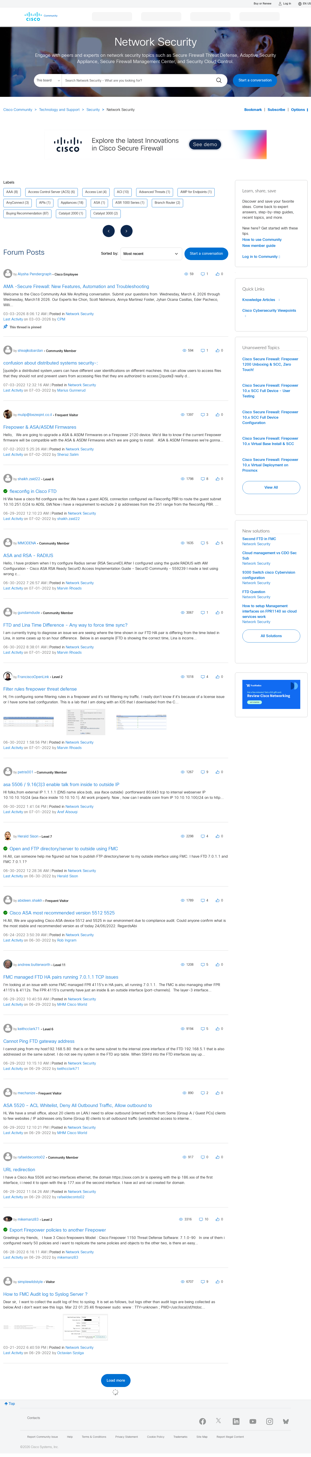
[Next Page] (126, 231)
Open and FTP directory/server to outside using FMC (64, 849)
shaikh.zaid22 (68, 519)
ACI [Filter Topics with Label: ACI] (119, 192)
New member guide (258, 245)
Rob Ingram (66, 940)
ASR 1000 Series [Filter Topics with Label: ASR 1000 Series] (127, 202)
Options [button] (298, 110)
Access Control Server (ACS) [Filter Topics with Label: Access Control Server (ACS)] (49, 192)
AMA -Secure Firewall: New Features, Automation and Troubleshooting (76, 287)
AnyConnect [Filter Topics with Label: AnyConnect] (15, 202)
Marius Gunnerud (71, 390)
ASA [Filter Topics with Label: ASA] (97, 202)
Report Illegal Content (230, 1437)
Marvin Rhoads (69, 588)
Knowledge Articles (261, 300)
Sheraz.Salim (68, 454)
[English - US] (304, 4)
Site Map (202, 1437)
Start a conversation (255, 80)
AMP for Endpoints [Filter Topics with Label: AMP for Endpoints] (193, 192)
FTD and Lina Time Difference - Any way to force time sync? (65, 625)
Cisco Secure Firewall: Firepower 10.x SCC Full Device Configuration (270, 417)
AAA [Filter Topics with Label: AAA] (9, 192)
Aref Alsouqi (67, 812)
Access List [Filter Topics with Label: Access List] (93, 192)
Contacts (33, 1418)
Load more (116, 1380)
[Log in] (285, 4)
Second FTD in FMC (259, 539)
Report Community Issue (42, 1437)
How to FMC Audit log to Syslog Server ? (45, 1294)
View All (271, 487)
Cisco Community (17, 110)
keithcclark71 (68, 1069)
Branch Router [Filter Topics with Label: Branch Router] (165, 202)
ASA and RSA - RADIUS (28, 556)
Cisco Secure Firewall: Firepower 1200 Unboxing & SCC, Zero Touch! (270, 364)
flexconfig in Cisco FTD (33, 492)
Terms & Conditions (94, 1437)
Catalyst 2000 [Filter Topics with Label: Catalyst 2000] (68, 213)
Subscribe (276, 110)
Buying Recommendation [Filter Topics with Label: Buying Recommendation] (24, 213)
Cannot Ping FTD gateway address (38, 1041)
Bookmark (253, 110)
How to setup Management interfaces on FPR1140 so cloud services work (269, 611)
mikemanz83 (67, 1257)
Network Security (80, 314)
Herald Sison (67, 876)
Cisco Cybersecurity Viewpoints (269, 313)
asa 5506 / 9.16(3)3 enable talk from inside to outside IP (61, 785)
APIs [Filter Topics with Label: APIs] (42, 202)
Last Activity (13, 319)
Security (93, 110)
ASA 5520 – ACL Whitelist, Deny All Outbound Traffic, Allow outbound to (77, 1106)
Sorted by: (109, 253)
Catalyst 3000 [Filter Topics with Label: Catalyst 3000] (103, 213)
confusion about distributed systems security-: (50, 363)
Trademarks (180, 1437)
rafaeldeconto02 (71, 1197)
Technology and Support (59, 110)
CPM (61, 319)
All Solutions (271, 636)
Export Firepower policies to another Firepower (58, 1230)
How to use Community (262, 239)
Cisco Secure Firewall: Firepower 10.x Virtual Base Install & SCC (270, 441)
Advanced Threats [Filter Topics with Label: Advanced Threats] (152, 192)
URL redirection (19, 1170)
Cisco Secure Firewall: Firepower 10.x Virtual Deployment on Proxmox (270, 465)
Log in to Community (261, 256)
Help (70, 1437)
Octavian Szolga (70, 1353)
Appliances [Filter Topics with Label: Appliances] (69, 202)
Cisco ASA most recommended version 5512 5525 (62, 913)
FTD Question (253, 592)
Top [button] (12, 1404)
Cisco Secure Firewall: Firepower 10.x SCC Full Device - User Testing (270, 391)
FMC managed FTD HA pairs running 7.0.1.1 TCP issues (60, 977)
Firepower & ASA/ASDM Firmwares (39, 427)
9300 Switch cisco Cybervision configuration (268, 575)
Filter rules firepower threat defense (40, 689)
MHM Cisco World (72, 1004)
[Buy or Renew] (262, 4)
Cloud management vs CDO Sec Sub (269, 556)
